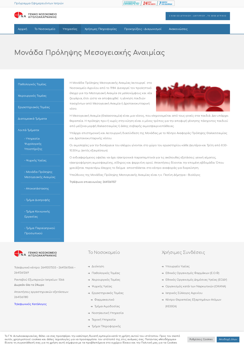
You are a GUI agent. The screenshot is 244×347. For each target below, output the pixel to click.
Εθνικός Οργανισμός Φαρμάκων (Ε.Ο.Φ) (192, 273)
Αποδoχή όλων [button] (228, 339)
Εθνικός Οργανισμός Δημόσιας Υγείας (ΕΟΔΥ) (196, 279)
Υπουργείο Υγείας (177, 266)
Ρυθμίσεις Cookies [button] (201, 339)
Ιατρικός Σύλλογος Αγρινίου (184, 293)
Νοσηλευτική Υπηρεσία (108, 313)
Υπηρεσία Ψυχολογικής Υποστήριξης (33, 143)
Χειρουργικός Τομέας (32, 95)
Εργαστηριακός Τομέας (34, 107)
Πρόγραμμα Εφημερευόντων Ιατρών (38, 3)
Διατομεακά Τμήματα (32, 118)
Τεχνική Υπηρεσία (104, 319)
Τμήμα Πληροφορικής (106, 326)
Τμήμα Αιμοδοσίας (107, 306)
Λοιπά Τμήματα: (28, 130)
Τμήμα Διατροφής (38, 200)
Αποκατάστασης (37, 188)
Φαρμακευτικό (104, 299)
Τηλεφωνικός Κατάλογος (30, 304)
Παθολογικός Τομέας (32, 84)
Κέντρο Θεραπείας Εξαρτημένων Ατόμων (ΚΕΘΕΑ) (193, 303)
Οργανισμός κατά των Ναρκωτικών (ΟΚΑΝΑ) (195, 286)
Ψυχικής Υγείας (36, 160)
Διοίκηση (98, 266)
